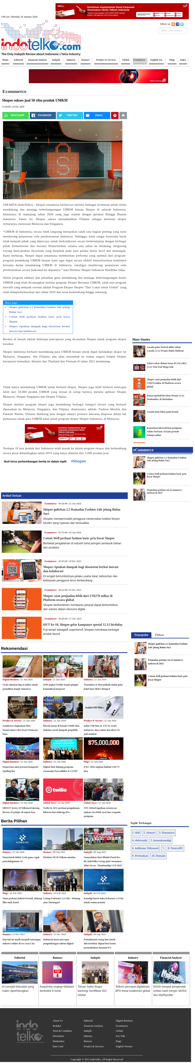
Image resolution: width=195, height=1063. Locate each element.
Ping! (86, 761)
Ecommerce (14, 91)
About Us (58, 1020)
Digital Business (11, 679)
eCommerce (143, 450)
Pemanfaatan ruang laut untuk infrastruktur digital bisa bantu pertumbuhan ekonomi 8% (100, 943)
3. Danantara (167, 832)
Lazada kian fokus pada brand (162, 411)
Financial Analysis (93, 1025)
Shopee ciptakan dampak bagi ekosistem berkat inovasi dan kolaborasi (39, 329)
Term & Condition (62, 1030)
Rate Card (58, 1046)
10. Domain (158, 855)
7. (163, 848)
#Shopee (78, 461)
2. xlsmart (149, 832)
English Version (124, 1046)
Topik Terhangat (141, 823)
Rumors (7, 852)
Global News (49, 802)
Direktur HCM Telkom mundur (59, 857)
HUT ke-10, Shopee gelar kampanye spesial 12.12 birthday (83, 624)
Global (119, 1030)
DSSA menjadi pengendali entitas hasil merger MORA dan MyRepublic (169, 991)
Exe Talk (120, 1035)
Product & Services (94, 1046)
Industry (88, 679)
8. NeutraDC (175, 848)
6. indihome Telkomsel (145, 848)
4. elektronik (139, 840)
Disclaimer (58, 1035)
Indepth (47, 679)
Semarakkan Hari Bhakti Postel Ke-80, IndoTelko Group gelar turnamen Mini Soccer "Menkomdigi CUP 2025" (103, 861)
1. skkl (136, 832)
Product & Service (12, 720)
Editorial (88, 1020)
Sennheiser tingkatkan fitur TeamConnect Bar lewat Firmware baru (20, 730)
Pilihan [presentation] (159, 634)
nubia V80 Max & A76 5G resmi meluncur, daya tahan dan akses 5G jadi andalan (102, 730)
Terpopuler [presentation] (141, 634)
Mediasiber (58, 1041)
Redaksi (57, 1025)
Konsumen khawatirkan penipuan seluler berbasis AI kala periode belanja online (164, 432)
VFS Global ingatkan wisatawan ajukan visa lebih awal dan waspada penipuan (102, 812)
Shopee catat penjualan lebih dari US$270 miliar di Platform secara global (164, 383)
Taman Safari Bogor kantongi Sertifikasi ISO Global (92, 991)
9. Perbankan (140, 855)
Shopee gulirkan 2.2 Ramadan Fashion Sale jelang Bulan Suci (39, 309)
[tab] (141, 635)
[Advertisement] (60, 376)
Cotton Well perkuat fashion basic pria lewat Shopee (39, 319)
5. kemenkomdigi (161, 840)
